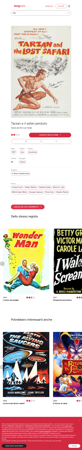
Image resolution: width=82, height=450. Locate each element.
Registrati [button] (49, 6)
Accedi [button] (61, 6)
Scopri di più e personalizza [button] (14, 446)
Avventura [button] (33, 152)
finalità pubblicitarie (45, 431)
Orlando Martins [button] (62, 192)
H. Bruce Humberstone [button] (20, 174)
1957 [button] (14, 152)
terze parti (31, 428)
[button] (50, 135)
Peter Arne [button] (49, 192)
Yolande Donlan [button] (45, 187)
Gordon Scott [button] (17, 187)
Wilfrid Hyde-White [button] (19, 192)
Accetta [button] (74, 446)
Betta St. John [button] (58, 187)
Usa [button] (22, 152)
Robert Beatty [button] (30, 187)
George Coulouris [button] (36, 192)
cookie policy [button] (68, 426)
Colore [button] (22, 162)
